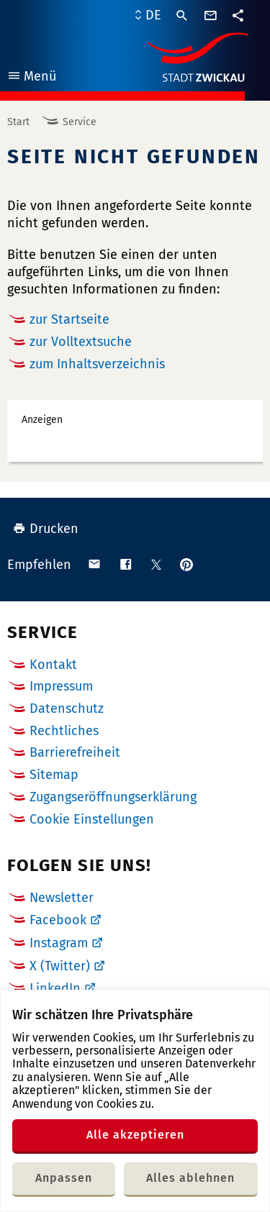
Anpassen (63, 1178)
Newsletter (62, 898)
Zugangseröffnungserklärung (113, 797)
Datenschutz (67, 708)
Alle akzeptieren (135, 1135)
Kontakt (53, 665)
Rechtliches (64, 731)
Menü (31, 78)
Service (79, 122)
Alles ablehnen (190, 1178)
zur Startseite (69, 319)
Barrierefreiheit (75, 752)
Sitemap (54, 775)
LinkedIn (55, 988)
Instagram (59, 943)
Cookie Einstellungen (92, 819)
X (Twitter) (60, 966)
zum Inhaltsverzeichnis (97, 364)
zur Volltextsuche (81, 342)
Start (18, 122)
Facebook (58, 920)
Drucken (45, 529)
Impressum (61, 686)
